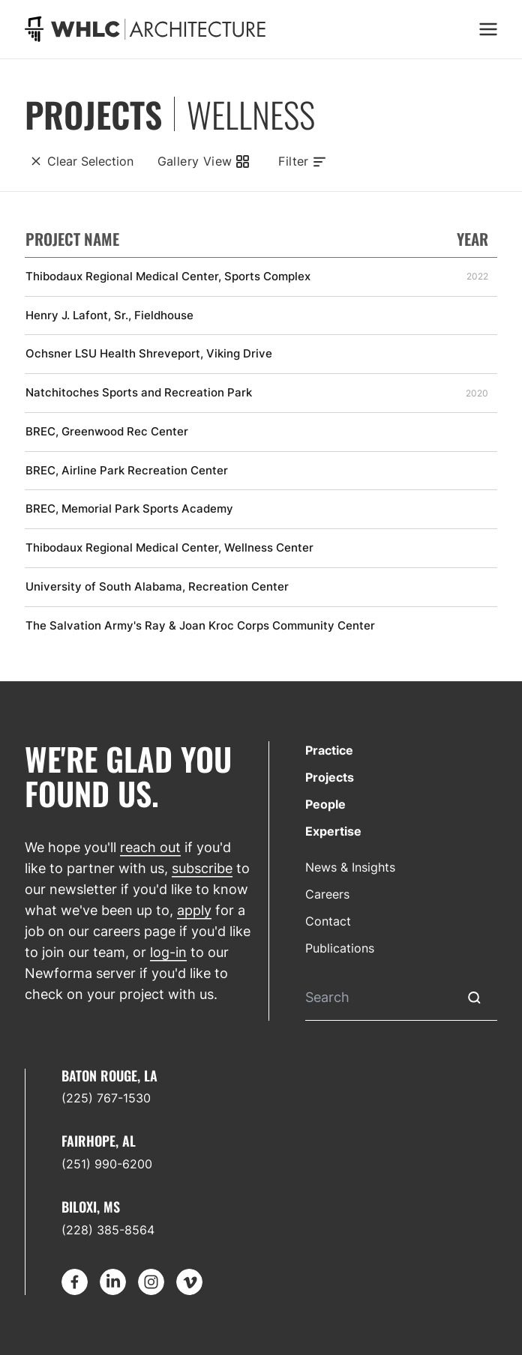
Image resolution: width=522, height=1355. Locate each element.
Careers (327, 894)
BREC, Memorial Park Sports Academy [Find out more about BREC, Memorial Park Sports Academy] (129, 509)
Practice (329, 750)
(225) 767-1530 (106, 1097)
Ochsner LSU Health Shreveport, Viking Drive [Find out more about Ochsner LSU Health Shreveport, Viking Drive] (149, 353)
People (325, 804)
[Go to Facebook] (75, 1282)
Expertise (333, 831)
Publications (339, 948)
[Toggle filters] (302, 161)
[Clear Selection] (79, 161)
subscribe (202, 868)
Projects (329, 777)
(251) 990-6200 (107, 1163)
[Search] (378, 998)
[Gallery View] (203, 161)
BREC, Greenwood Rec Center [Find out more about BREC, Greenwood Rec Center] (107, 431)
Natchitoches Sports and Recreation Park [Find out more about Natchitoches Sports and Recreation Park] (139, 392)
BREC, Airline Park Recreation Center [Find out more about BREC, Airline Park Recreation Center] (127, 470)
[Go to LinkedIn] (113, 1282)
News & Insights (350, 867)
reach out (150, 847)
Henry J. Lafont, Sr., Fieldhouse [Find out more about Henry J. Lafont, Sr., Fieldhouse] (110, 315)
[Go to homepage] (145, 28)
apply (194, 910)
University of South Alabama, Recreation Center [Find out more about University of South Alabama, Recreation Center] (157, 587)
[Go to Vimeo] (189, 1282)
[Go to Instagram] (151, 1282)
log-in (168, 952)
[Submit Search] (474, 998)
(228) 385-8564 (108, 1229)
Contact (328, 921)
